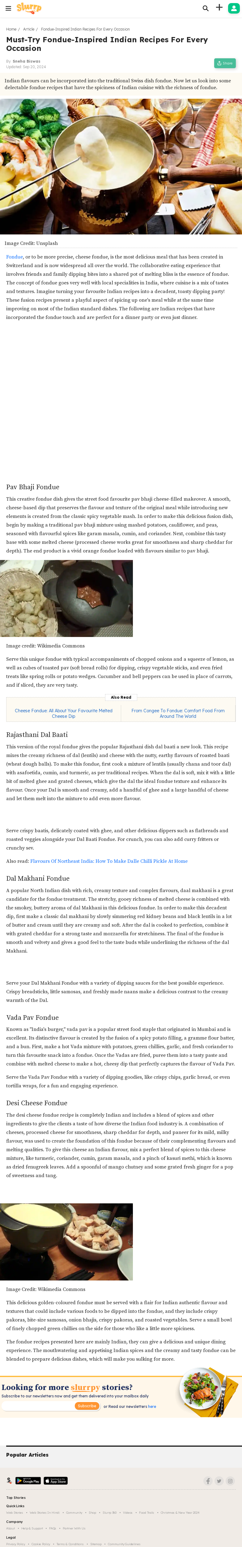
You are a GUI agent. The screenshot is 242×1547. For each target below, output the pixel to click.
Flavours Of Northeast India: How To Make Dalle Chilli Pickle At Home (109, 861)
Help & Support (32, 1528)
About (10, 1528)
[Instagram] (230, 1481)
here (151, 1406)
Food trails (146, 1513)
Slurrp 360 (110, 1513)
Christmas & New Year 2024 (180, 1513)
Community (74, 1513)
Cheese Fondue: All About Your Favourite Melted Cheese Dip (64, 713)
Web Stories (14, 1513)
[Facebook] (208, 1481)
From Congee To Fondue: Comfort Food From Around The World (178, 713)
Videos (128, 1513)
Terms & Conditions (70, 1544)
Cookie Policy (41, 1544)
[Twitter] (219, 1481)
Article (28, 29)
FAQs (52, 1528)
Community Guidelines (124, 1544)
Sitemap (96, 1544)
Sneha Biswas (26, 61)
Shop (92, 1513)
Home (11, 29)
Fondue (14, 257)
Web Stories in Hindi (45, 1513)
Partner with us (74, 1528)
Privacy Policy (15, 1544)
